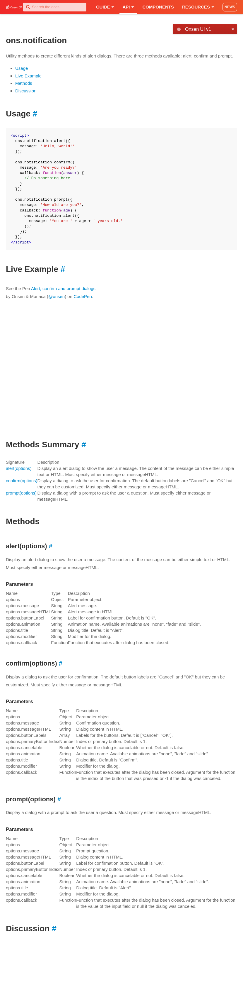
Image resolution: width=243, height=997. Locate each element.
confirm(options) (21, 480)
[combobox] (54, 7)
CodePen (82, 296)
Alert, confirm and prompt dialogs (63, 288)
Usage (21, 68)
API (128, 6)
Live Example (28, 75)
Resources (198, 6)
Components (158, 6)
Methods (23, 83)
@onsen (56, 296)
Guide (105, 6)
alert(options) (19, 468)
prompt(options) (21, 492)
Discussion (26, 90)
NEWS (230, 7)
